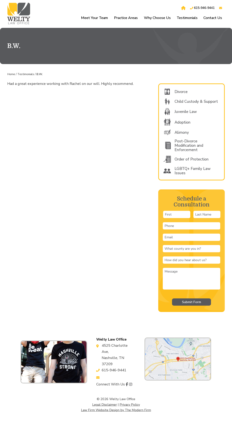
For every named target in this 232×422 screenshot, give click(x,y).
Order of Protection (192, 159)
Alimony (182, 132)
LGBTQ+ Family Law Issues (193, 171)
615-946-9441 (204, 8)
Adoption (182, 122)
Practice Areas (126, 17)
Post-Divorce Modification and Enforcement (189, 145)
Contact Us (212, 17)
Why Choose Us (157, 17)
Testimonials (187, 17)
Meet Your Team (94, 17)
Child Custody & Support (196, 101)
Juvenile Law (186, 111)
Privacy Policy (130, 404)
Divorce (181, 91)
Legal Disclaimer (104, 404)
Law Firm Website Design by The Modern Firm (116, 410)
